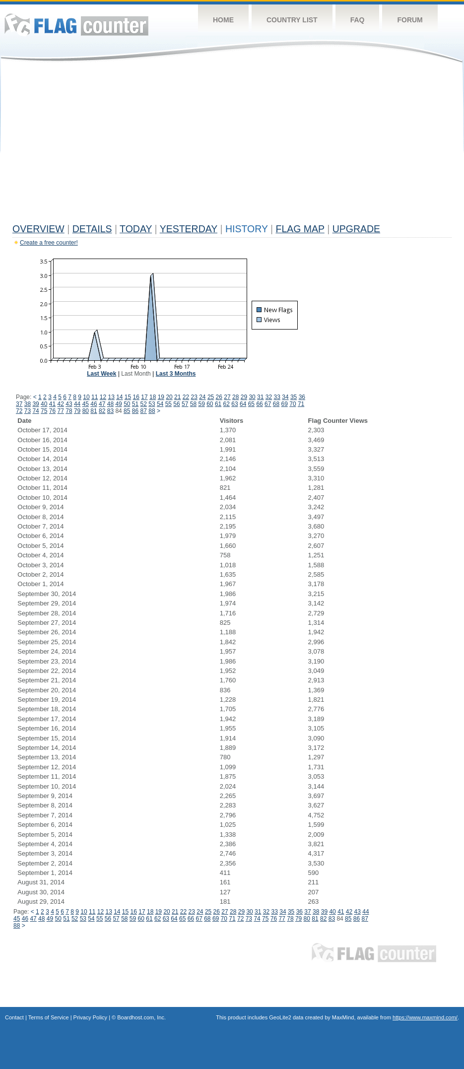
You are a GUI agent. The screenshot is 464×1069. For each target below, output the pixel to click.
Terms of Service (48, 1017)
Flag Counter (76, 24)
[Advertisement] (232, 144)
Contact (14, 1017)
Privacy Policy (90, 1017)
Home (223, 20)
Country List (292, 20)
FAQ (357, 20)
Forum (409, 20)
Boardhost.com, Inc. (141, 1017)
